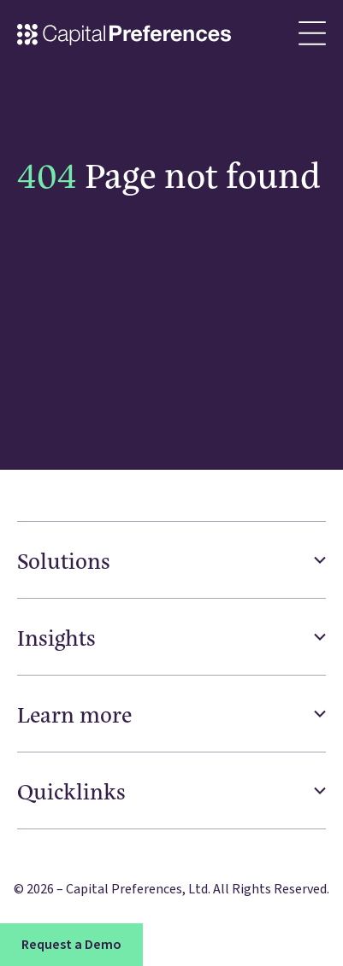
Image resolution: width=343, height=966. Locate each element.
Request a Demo (71, 944)
